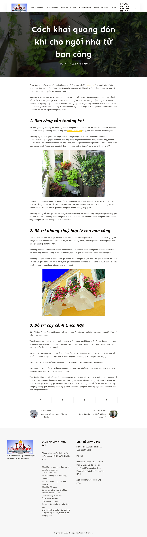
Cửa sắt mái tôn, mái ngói (51, 501)
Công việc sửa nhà (68, 7)
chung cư (90, 85)
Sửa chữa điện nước (49, 487)
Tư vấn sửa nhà (52, 7)
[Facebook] (41, 400)
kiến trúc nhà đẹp (74, 131)
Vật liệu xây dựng (101, 7)
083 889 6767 (124, 10)
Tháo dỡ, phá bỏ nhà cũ (51, 493)
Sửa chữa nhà (96, 444)
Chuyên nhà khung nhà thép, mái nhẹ (56, 510)
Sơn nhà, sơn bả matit (50, 470)
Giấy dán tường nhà (49, 473)
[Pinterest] (84, 400)
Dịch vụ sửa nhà (37, 7)
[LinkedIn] (106, 400)
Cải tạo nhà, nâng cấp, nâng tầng (54, 490)
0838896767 (86, 477)
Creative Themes (85, 533)
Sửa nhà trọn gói (84, 447)
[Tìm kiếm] (135, 7)
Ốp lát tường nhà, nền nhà (51, 499)
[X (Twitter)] (63, 400)
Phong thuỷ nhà (85, 7)
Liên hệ (113, 7)
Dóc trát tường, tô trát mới (52, 496)
